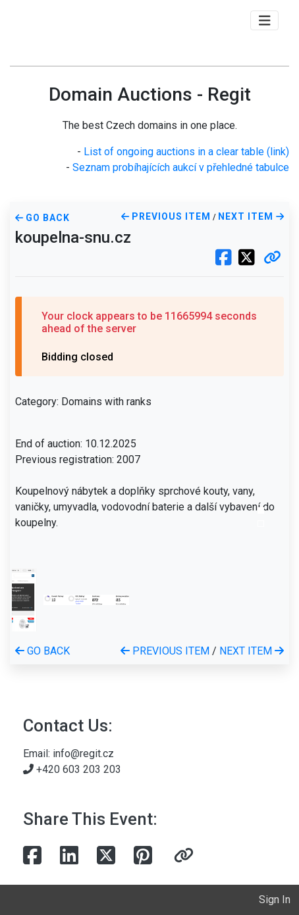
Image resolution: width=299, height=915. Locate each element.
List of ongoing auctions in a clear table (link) (186, 151)
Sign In (274, 899)
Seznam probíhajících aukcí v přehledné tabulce (180, 167)
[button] (272, 258)
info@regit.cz (83, 753)
